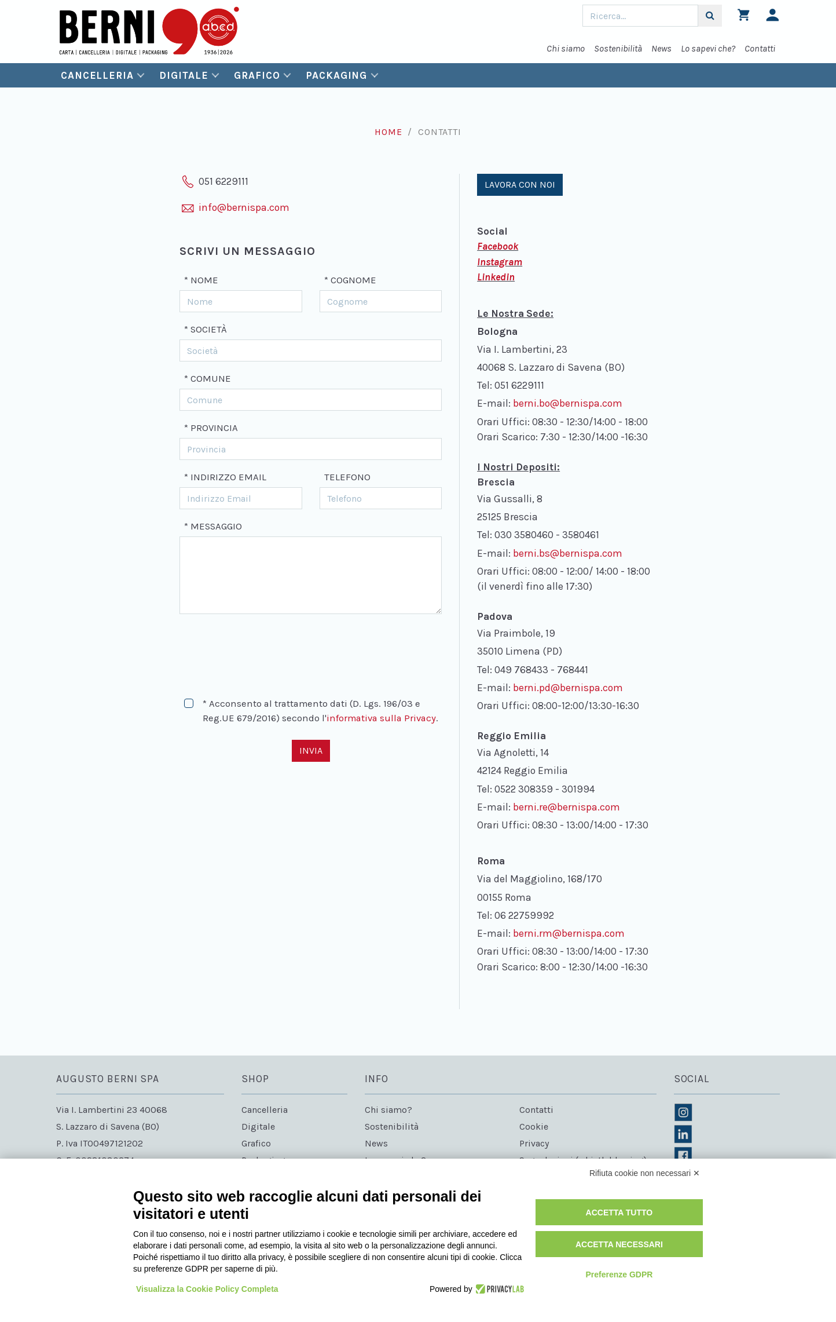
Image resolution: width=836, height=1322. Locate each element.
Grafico (257, 75)
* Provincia (211, 427)
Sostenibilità (618, 48)
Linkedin (496, 277)
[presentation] (267, 650)
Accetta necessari (619, 1244)
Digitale (183, 75)
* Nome (201, 280)
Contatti (760, 48)
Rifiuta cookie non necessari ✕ (644, 1173)
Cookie (533, 1126)
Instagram (499, 262)
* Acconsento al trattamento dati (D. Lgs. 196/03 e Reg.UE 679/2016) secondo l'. (320, 711)
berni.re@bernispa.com (566, 807)
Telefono (347, 477)
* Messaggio (213, 526)
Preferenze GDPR (618, 1274)
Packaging (336, 75)
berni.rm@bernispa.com (569, 933)
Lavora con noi (520, 184)
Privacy (534, 1143)
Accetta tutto (619, 1212)
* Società (205, 329)
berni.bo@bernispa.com (567, 403)
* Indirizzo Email (225, 477)
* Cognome (350, 280)
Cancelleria (97, 75)
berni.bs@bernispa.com (567, 553)
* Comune (207, 378)
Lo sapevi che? (708, 48)
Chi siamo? (388, 1109)
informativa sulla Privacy (381, 718)
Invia (310, 750)
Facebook (497, 246)
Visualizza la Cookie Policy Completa (207, 1289)
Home (388, 131)
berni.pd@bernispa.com (568, 687)
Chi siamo (566, 48)
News (661, 48)
